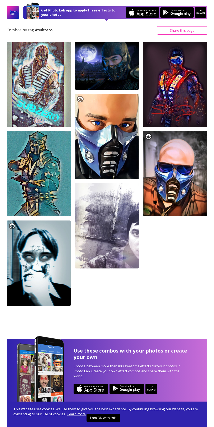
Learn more (76, 414)
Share (182, 30)
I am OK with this (103, 418)
